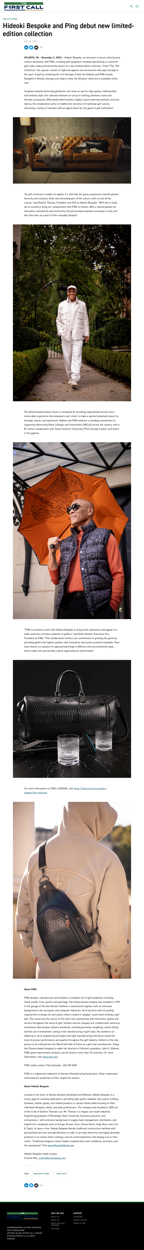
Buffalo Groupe (15, 1236)
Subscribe (78, 1217)
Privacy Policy (80, 1220)
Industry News (10, 19)
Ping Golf (62, 1174)
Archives (55, 1229)
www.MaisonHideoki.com (61, 1145)
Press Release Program (58, 1224)
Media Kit (55, 1220)
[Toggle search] (131, 6)
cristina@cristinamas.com (52, 1158)
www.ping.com (50, 1057)
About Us (55, 1217)
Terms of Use (79, 1223)
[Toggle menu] (137, 6)
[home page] (23, 6)
